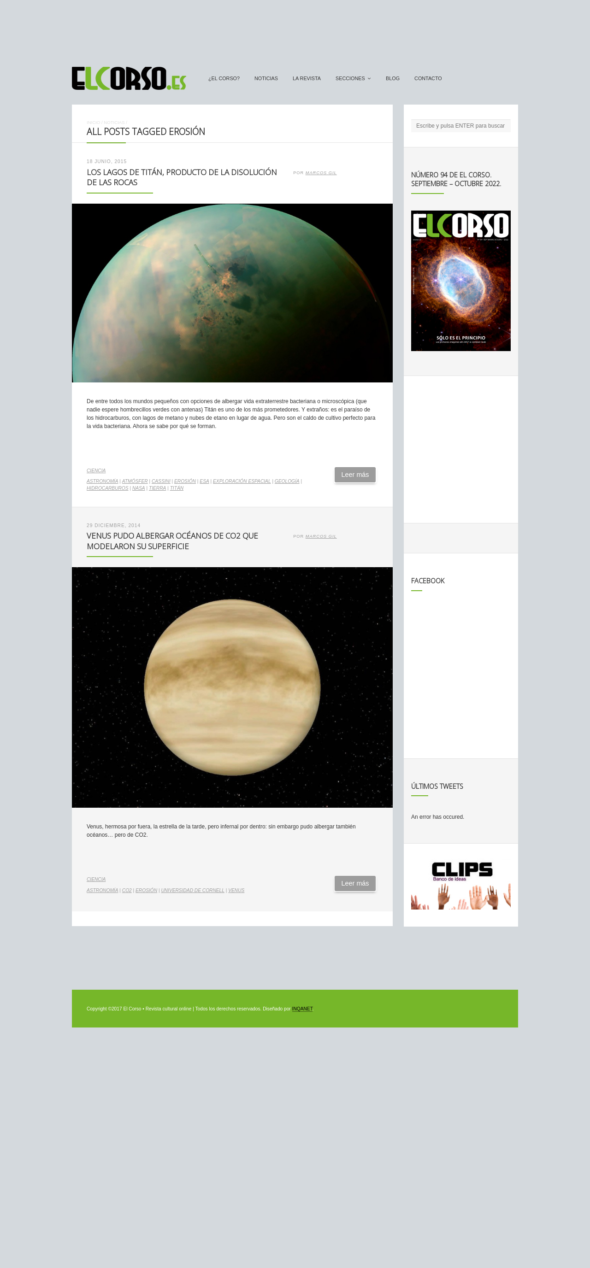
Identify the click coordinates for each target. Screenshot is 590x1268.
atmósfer (135, 481)
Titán (176, 488)
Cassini (161, 481)
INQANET (302, 1008)
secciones (350, 78)
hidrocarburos (108, 488)
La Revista (307, 78)
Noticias (266, 78)
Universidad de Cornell (192, 890)
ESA (204, 481)
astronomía (102, 481)
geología (287, 481)
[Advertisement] (295, 29)
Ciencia (96, 470)
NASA (138, 488)
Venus (236, 890)
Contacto (428, 78)
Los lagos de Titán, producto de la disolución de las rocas (182, 177)
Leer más (355, 474)
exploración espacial (242, 481)
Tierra (157, 488)
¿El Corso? (224, 78)
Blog (393, 78)
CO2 (127, 890)
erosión (185, 481)
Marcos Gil (321, 172)
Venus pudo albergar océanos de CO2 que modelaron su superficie (172, 541)
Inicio (93, 122)
